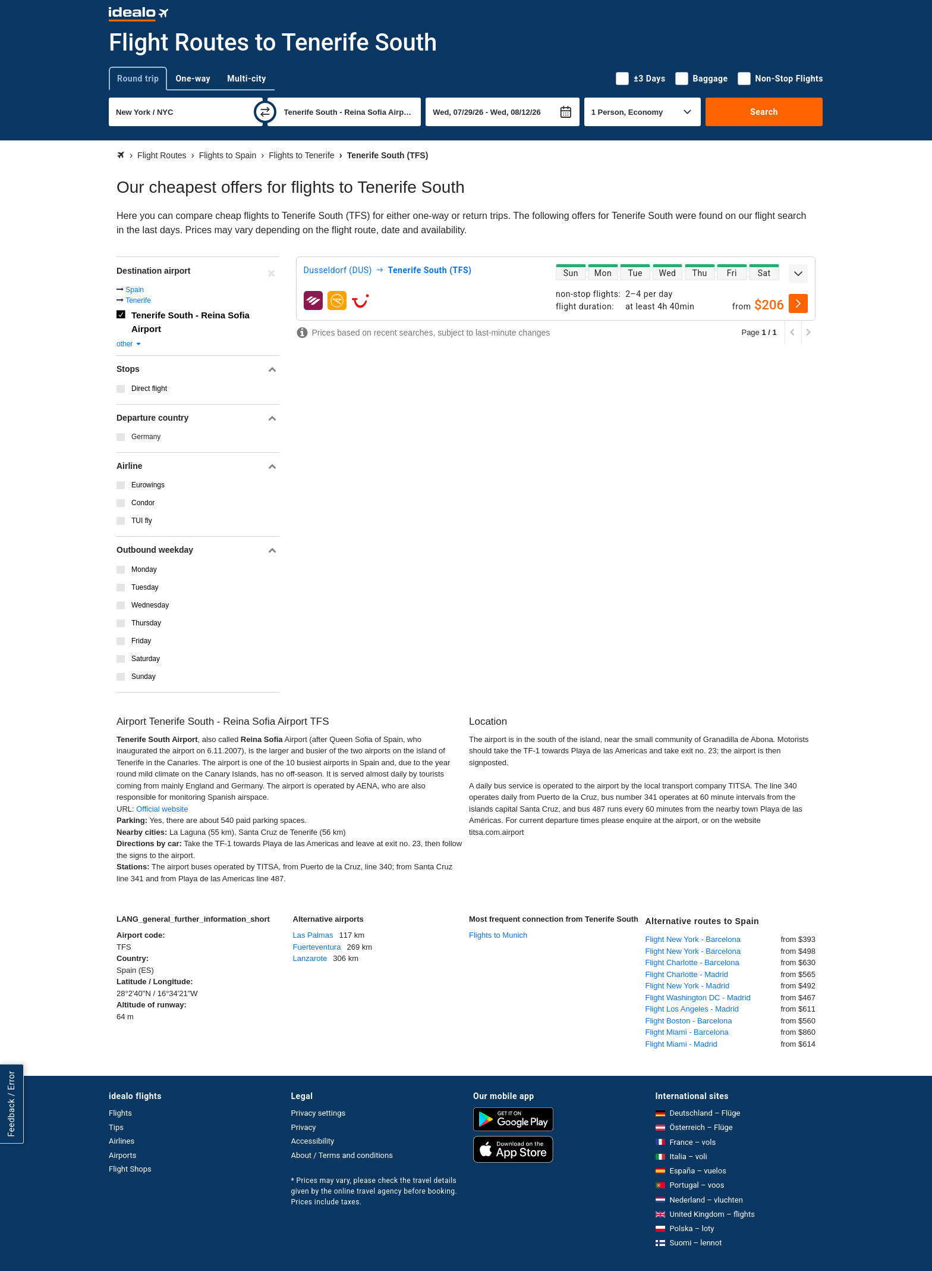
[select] (798, 303)
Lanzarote (310, 958)
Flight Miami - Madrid (681, 1044)
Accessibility (313, 1141)
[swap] (265, 112)
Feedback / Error (11, 1104)
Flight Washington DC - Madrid (698, 997)
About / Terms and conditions (342, 1155)
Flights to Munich (498, 935)
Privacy (303, 1127)
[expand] (798, 273)
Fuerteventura (317, 947)
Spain (134, 290)
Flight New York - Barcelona (693, 939)
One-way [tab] (192, 78)
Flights (120, 1113)
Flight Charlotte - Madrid (687, 974)
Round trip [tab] (138, 78)
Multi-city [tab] (246, 78)
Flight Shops (130, 1168)
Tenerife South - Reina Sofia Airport (190, 322)
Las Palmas (313, 935)
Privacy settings (318, 1113)
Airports (122, 1155)
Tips (116, 1127)
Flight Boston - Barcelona (689, 1020)
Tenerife (138, 300)
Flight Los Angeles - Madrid (692, 1008)
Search (764, 112)
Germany (145, 437)
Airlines (121, 1141)
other (129, 344)
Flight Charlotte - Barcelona (692, 962)
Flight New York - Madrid (688, 985)
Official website (162, 808)
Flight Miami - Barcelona (687, 1032)
